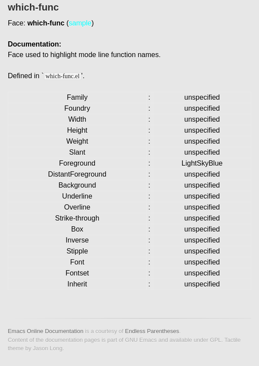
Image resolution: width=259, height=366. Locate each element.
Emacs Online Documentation (46, 331)
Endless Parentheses (152, 331)
